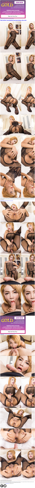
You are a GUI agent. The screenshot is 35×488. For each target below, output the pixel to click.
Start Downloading (2, 201)
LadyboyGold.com (7, 483)
